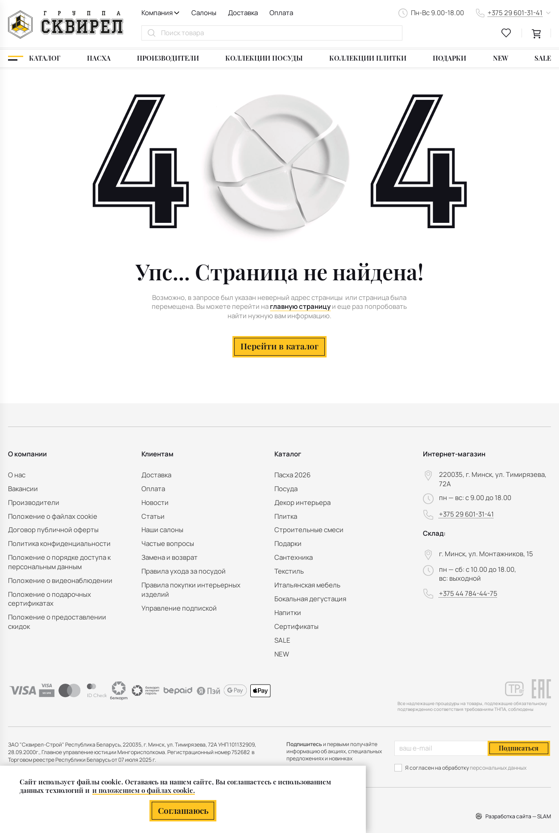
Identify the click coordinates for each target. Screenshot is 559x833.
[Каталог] (34, 58)
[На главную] (65, 24)
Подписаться (518, 748)
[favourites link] (506, 33)
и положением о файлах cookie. (143, 790)
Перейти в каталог (279, 346)
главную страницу (300, 306)
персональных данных (498, 767)
